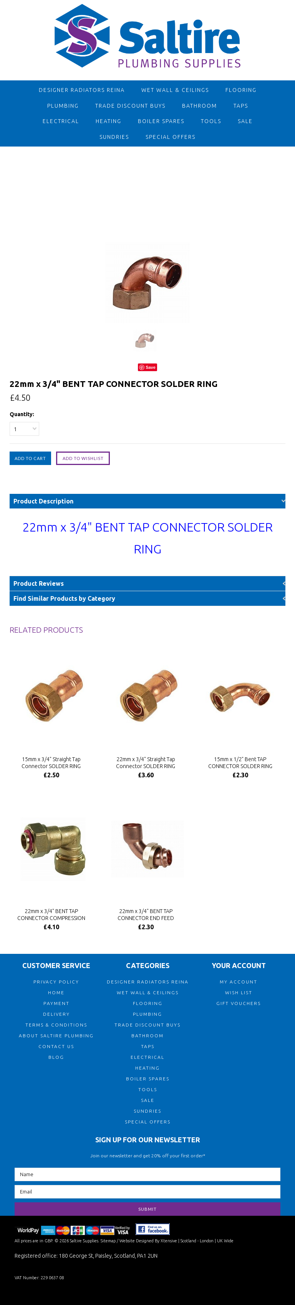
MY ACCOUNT (238, 981)
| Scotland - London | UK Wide (205, 1240)
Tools (211, 121)
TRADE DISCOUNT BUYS (130, 106)
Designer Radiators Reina (82, 90)
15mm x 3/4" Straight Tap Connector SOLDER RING (51, 762)
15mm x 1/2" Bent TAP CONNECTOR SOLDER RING (240, 762)
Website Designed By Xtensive (148, 1240)
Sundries (114, 137)
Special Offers (171, 137)
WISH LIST (238, 992)
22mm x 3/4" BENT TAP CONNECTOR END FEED (146, 914)
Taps (241, 106)
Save (151, 367)
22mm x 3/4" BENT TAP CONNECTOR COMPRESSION (51, 914)
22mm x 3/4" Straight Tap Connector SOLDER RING (145, 762)
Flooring (241, 90)
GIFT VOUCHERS (238, 1003)
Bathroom (199, 106)
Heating (108, 121)
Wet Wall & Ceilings (175, 90)
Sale (245, 121)
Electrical (61, 121)
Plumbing (63, 106)
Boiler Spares (161, 121)
